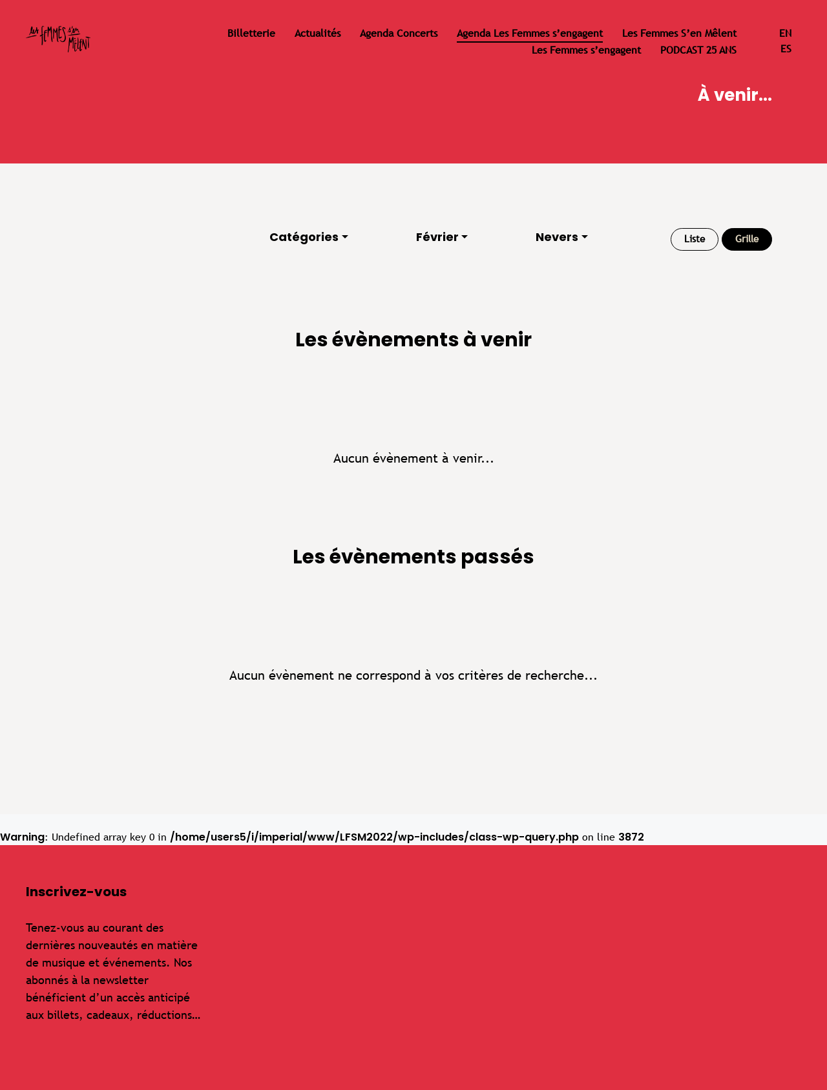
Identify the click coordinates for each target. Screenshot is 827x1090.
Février (437, 237)
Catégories (304, 237)
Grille (747, 238)
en (785, 33)
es (785, 49)
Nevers (557, 237)
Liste (694, 238)
